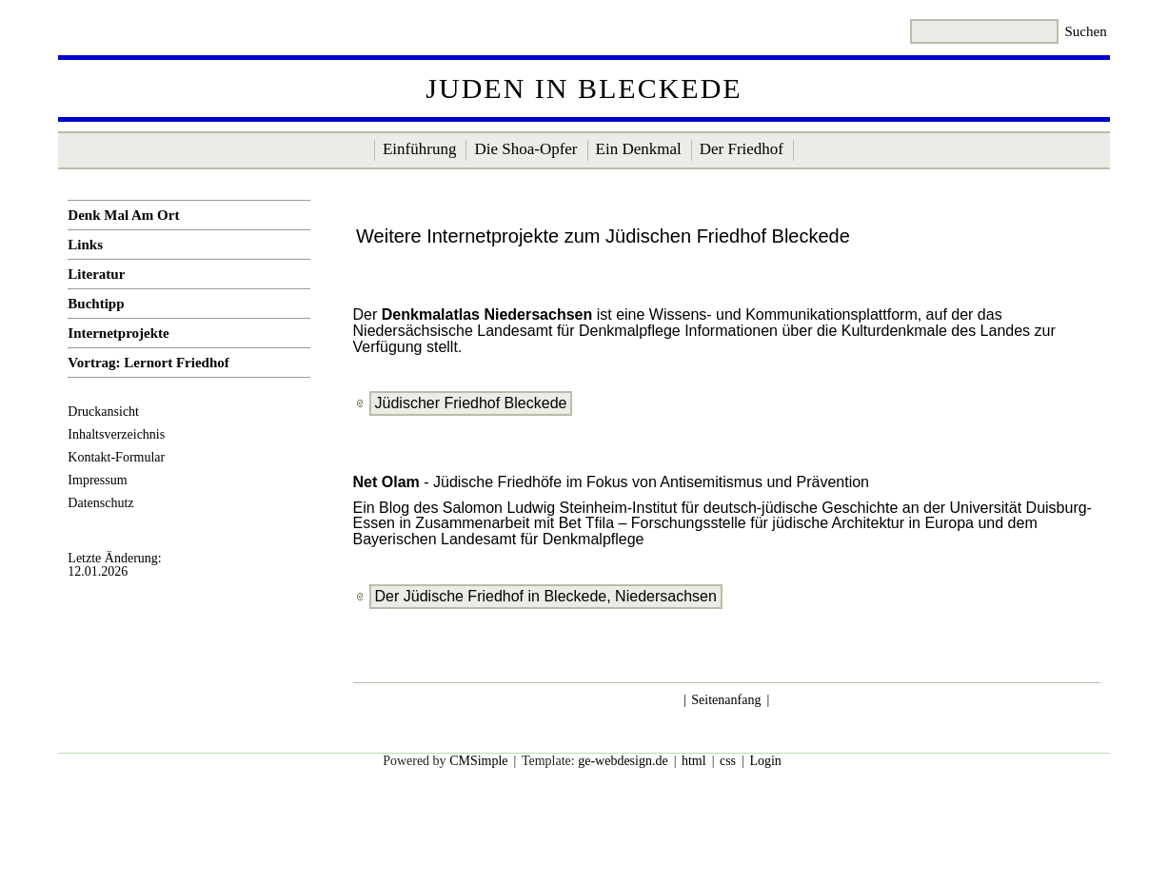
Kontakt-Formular (116, 457)
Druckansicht (103, 411)
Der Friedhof (741, 149)
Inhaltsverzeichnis (116, 434)
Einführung (419, 149)
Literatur (96, 274)
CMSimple (478, 761)
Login (765, 761)
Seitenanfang (726, 700)
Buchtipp (96, 303)
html (694, 761)
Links (85, 244)
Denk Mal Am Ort (123, 215)
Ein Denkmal (639, 149)
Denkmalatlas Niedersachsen (487, 314)
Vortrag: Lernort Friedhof (148, 362)
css (728, 761)
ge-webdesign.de (622, 761)
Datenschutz (100, 503)
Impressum (97, 480)
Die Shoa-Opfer (525, 149)
